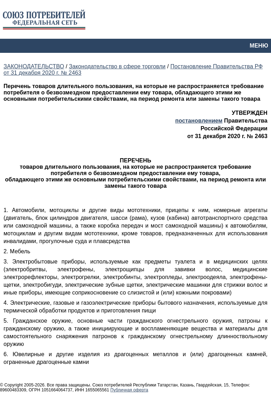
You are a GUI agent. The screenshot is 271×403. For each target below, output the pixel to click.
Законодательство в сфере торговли (117, 66)
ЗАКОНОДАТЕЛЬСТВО (34, 66)
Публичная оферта (129, 390)
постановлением (199, 121)
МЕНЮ (259, 46)
